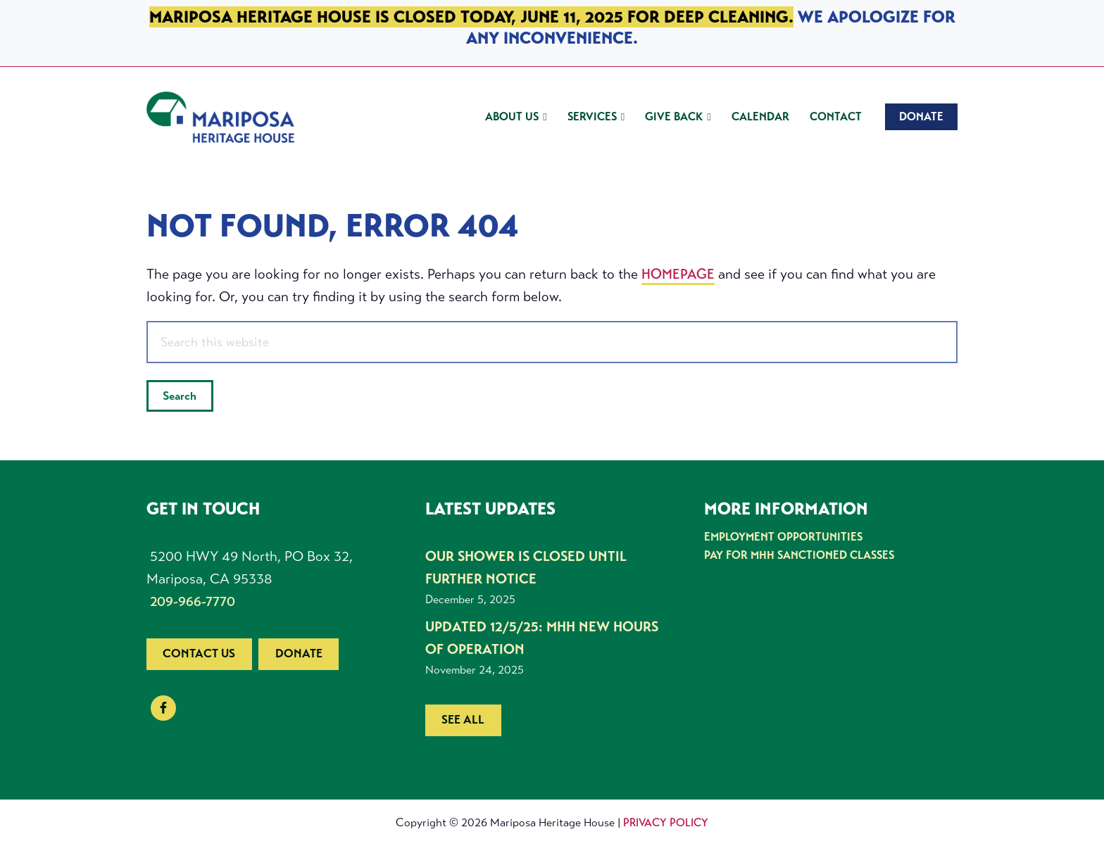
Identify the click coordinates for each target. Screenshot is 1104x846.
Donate (298, 653)
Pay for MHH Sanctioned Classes (799, 555)
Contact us (199, 653)
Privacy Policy (665, 822)
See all (462, 719)
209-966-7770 (192, 601)
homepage (678, 274)
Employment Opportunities (783, 536)
